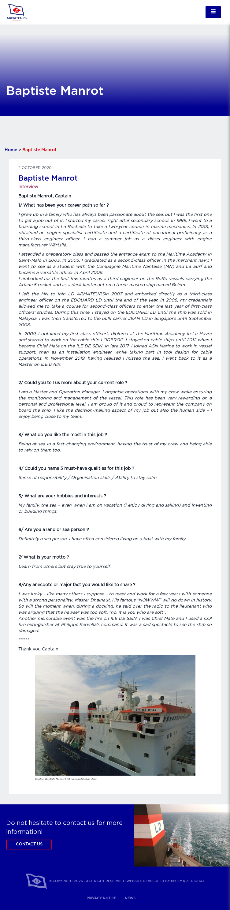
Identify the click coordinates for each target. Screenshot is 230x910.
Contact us (29, 844)
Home (11, 150)
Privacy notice (101, 898)
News (130, 898)
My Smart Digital (188, 881)
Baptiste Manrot (48, 178)
